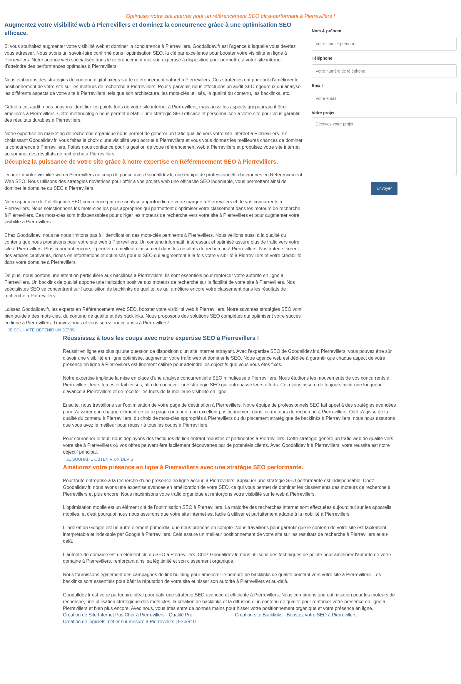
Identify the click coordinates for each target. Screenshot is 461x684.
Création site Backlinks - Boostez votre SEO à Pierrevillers (295, 614)
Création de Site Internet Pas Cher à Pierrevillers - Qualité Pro (127, 614)
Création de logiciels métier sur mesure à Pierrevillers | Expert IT (130, 621)
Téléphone (322, 58)
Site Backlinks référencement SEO (194, 628)
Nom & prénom (326, 30)
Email (317, 85)
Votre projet (323, 112)
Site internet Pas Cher (27, 628)
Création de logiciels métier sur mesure (45, 635)
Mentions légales (230, 665)
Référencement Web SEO (185, 635)
